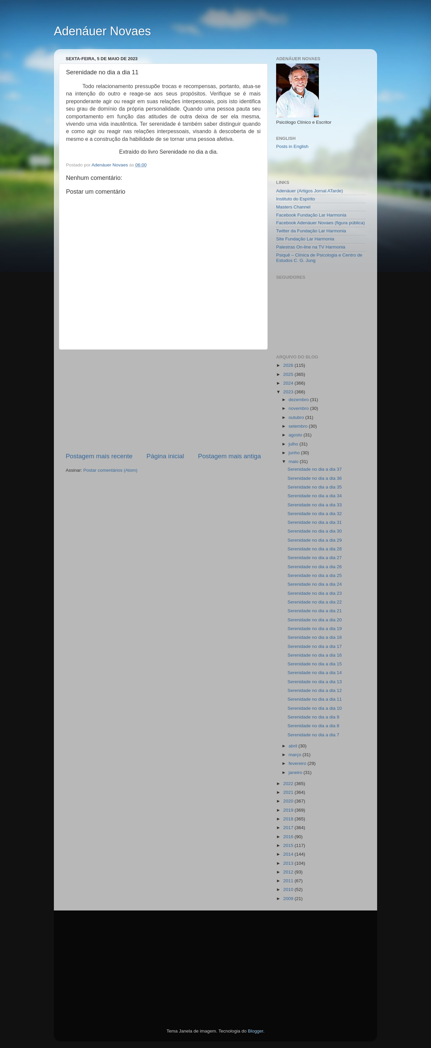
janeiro (296, 772)
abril (293, 745)
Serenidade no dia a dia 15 (315, 663)
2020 (289, 801)
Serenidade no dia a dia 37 (315, 469)
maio (294, 461)
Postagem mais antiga (229, 456)
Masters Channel (293, 206)
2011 (289, 880)
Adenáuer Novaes (102, 31)
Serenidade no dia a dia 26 (315, 566)
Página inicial (165, 456)
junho (295, 452)
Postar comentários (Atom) (111, 470)
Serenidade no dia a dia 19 (315, 628)
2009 (289, 898)
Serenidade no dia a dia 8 (313, 725)
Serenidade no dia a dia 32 (315, 513)
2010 (289, 889)
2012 (289, 872)
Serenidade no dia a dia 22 (315, 602)
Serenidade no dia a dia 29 (315, 540)
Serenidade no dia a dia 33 (315, 504)
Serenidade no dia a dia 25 (315, 575)
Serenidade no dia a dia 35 (315, 487)
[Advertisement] (163, 401)
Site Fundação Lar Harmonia (305, 238)
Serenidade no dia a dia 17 (315, 646)
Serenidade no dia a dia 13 (315, 681)
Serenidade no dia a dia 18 (315, 637)
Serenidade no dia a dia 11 (315, 699)
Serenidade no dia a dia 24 (315, 584)
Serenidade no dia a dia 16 (315, 655)
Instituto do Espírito (295, 198)
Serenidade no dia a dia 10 (315, 708)
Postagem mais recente (99, 456)
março (295, 754)
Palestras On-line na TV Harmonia (310, 246)
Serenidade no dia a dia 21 (315, 610)
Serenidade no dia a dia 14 (315, 672)
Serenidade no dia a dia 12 (315, 690)
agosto (296, 434)
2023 (289, 391)
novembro (299, 408)
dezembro (299, 399)
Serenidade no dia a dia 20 (315, 619)
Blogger (255, 1031)
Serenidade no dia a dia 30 (315, 531)
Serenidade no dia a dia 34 (315, 495)
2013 (289, 863)
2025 (289, 374)
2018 (289, 818)
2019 (289, 810)
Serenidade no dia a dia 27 (315, 557)
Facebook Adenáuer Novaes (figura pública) (320, 222)
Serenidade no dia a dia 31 (315, 522)
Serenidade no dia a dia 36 (315, 478)
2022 (289, 783)
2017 (289, 827)
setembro (299, 426)
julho (294, 444)
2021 (289, 792)
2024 (289, 383)
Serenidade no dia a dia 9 (313, 717)
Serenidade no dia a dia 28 (315, 548)
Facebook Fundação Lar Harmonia (311, 215)
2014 (289, 854)
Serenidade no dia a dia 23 (315, 593)
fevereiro (298, 763)
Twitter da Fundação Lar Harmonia (311, 230)
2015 (289, 845)
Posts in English (292, 146)
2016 (289, 836)
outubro (297, 417)
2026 (289, 365)
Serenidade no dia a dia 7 (313, 734)
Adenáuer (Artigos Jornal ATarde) (309, 190)
